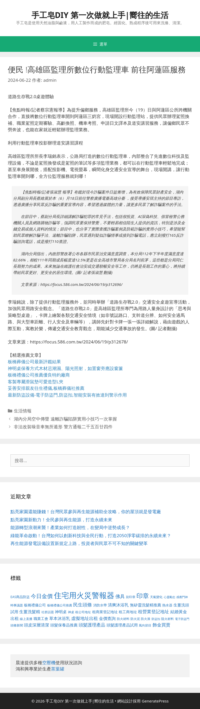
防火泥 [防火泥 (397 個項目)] (135, 619)
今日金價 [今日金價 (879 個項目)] (42, 596)
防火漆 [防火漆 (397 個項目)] (145, 619)
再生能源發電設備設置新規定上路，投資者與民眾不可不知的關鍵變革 (79, 543)
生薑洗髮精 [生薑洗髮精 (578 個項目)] (29, 611)
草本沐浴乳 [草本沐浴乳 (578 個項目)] (59, 618)
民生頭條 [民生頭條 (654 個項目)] (82, 604)
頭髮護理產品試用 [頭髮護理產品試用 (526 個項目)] (122, 625)
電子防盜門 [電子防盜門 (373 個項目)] (182, 619)
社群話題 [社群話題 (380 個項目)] (47, 612)
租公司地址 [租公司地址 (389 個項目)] (83, 612)
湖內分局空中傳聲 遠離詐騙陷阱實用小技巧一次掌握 (65, 419)
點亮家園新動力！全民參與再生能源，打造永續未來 (61, 520)
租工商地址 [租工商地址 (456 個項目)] (128, 611)
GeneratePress (155, 701)
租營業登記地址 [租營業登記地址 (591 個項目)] (153, 611)
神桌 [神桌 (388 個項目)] (71, 612)
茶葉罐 (57, 669)
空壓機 (48, 663)
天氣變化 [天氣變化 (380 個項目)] (156, 597)
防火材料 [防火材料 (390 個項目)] (123, 619)
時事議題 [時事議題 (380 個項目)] (16, 605)
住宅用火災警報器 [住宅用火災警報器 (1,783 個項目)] (84, 595)
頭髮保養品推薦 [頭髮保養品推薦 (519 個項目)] (64, 625)
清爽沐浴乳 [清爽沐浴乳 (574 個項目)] (118, 605)
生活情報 (23, 411)
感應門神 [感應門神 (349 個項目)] (182, 597)
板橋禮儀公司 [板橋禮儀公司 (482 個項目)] (35, 605)
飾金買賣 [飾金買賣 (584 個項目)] (161, 625)
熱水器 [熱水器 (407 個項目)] (167, 605)
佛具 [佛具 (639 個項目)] (120, 596)
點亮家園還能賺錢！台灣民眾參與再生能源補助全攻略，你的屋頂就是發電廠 (85, 512)
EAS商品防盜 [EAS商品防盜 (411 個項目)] (20, 597)
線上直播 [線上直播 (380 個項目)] (26, 619)
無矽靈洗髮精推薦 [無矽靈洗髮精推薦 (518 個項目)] (145, 605)
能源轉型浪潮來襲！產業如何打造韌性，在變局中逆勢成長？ (70, 527)
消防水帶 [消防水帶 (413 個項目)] (100, 605)
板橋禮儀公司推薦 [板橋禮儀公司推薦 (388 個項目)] (59, 605)
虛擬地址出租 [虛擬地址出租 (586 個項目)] (84, 618)
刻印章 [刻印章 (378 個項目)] (130, 597)
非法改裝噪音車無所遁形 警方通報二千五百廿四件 (63, 427)
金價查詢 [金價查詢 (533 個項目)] (107, 618)
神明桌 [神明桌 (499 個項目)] (61, 611)
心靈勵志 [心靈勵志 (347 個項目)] (169, 597)
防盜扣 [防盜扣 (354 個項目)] (156, 619)
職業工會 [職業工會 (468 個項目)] (41, 618)
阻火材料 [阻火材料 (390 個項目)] (167, 619)
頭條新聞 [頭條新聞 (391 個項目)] (16, 625)
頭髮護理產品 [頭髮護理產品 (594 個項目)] (92, 625)
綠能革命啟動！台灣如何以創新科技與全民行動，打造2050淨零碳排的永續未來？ (90, 535)
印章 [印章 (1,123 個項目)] (142, 595)
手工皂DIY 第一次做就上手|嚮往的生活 (100, 15)
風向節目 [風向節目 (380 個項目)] (145, 625)
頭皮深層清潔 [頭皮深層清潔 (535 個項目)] (36, 625)
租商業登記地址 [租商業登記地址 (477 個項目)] (105, 611)
